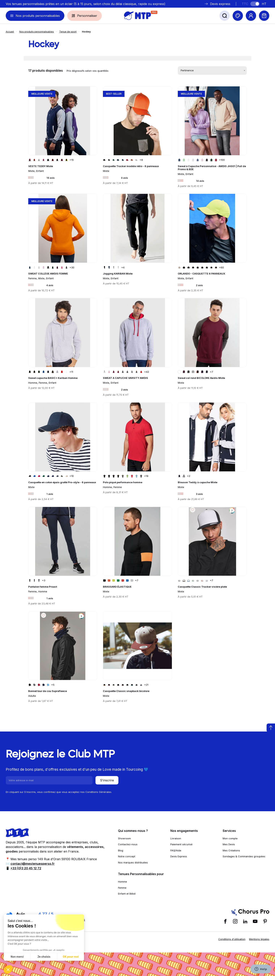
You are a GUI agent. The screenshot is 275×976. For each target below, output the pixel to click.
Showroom (124, 838)
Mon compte (230, 838)
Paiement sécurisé (181, 844)
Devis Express (178, 856)
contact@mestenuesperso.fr (33, 864)
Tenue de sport (68, 31)
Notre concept (126, 856)
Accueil (10, 31)
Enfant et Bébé (127, 893)
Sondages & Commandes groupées (244, 856)
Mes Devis (229, 844)
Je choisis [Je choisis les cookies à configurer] (43, 956)
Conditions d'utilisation (231, 939)
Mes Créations (231, 850)
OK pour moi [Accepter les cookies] (71, 956)
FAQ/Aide (175, 850)
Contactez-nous (128, 844)
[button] (8, 969)
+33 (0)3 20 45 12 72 (26, 868)
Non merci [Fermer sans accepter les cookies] (17, 956)
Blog (120, 850)
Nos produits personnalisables (36, 31)
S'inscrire (107, 780)
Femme (122, 887)
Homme (122, 881)
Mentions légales (259, 939)
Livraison (175, 838)
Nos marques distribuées (133, 862)
